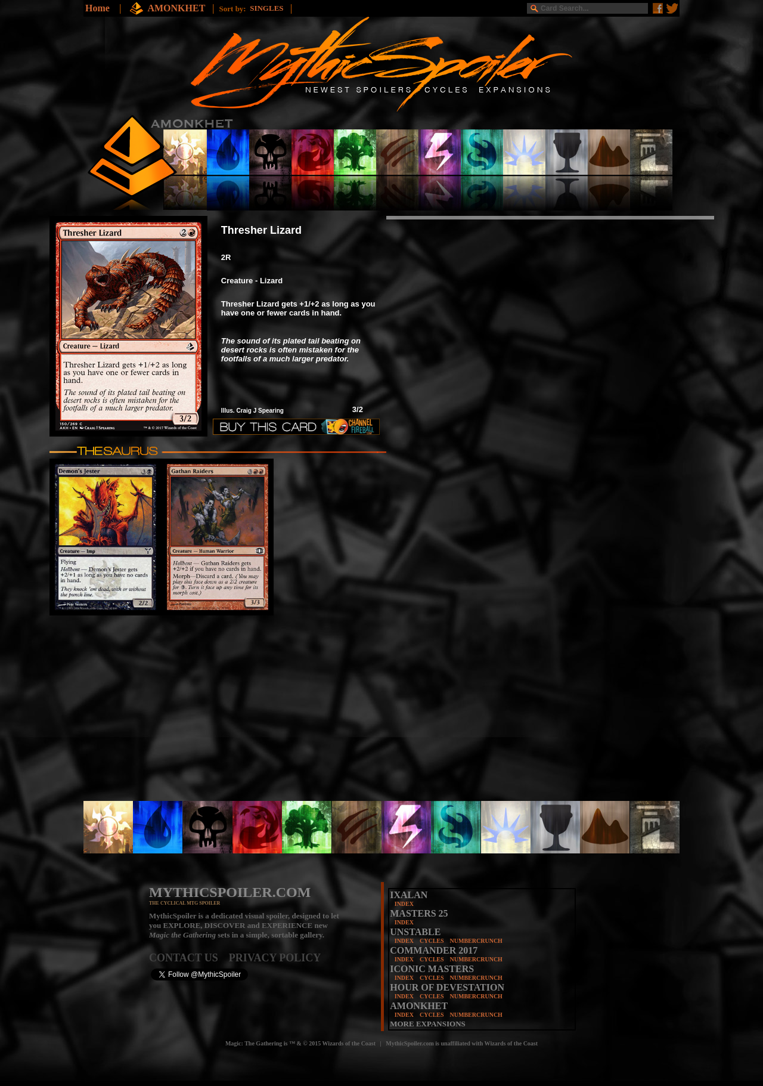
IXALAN (408, 895)
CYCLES (432, 941)
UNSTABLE (415, 932)
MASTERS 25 (419, 913)
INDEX (404, 904)
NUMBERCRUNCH (476, 941)
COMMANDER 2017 (433, 950)
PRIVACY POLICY (275, 958)
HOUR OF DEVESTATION (447, 987)
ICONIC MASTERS (432, 969)
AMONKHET (177, 8)
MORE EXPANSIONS (428, 1023)
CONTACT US (189, 958)
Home (97, 8)
